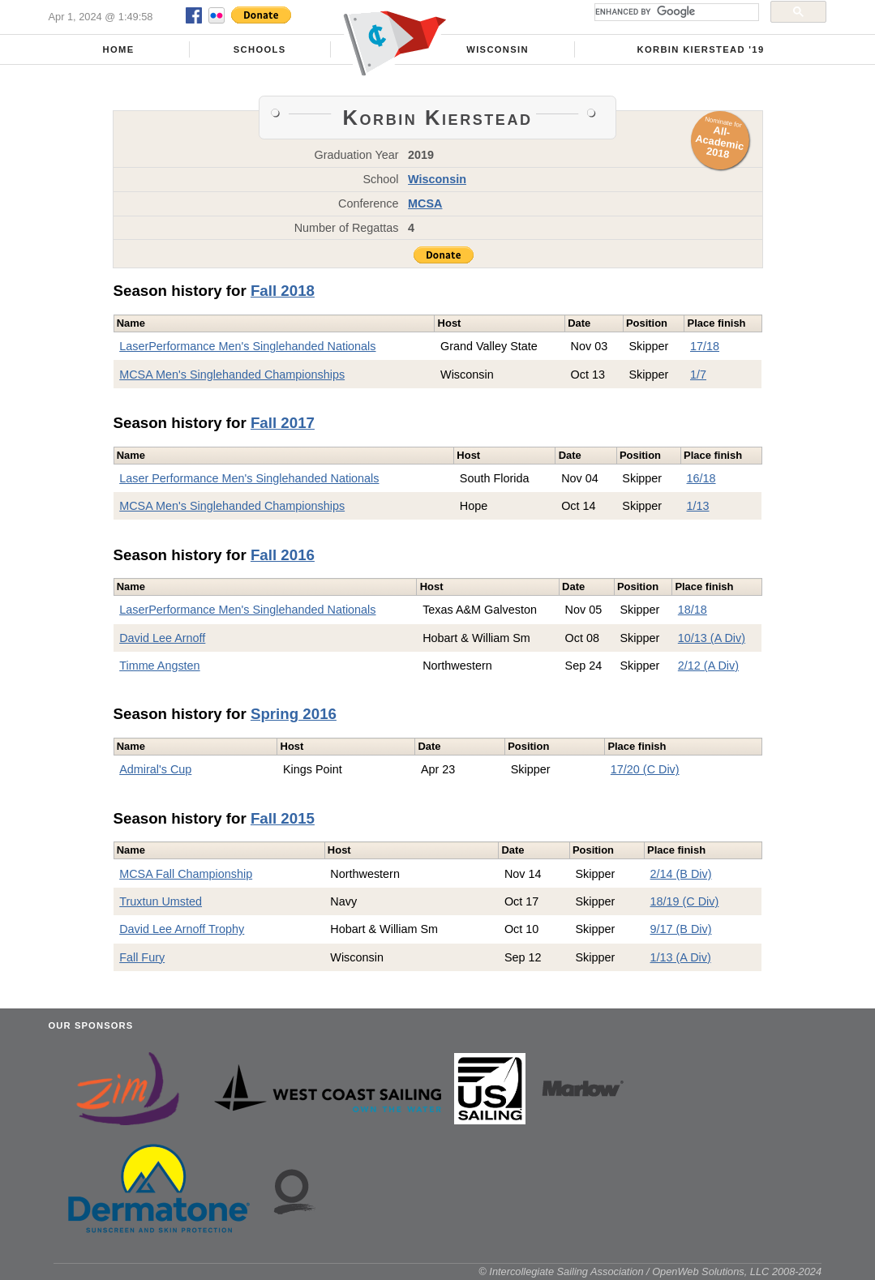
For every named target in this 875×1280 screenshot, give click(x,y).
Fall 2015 (283, 818)
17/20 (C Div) (645, 769)
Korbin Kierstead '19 (701, 49)
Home (119, 49)
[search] (675, 12)
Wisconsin (497, 49)
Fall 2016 (283, 554)
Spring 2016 (294, 713)
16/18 (701, 478)
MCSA (425, 203)
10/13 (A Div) (711, 637)
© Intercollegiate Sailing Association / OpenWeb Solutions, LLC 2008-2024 (649, 1271)
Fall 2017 (283, 422)
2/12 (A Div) (708, 665)
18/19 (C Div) (684, 901)
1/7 (698, 374)
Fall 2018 (283, 290)
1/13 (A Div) (680, 957)
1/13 (698, 505)
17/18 (704, 346)
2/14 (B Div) (681, 873)
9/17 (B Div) (681, 929)
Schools (260, 49)
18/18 (692, 609)
